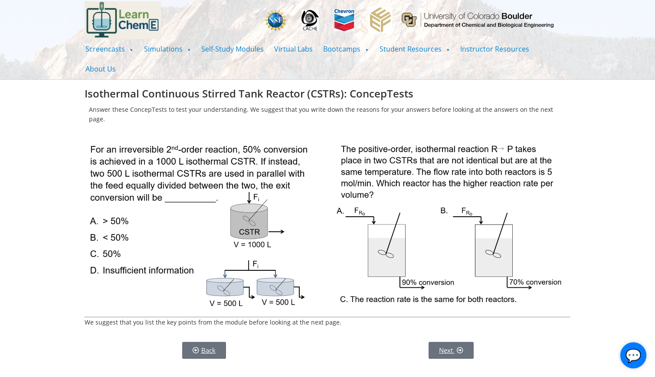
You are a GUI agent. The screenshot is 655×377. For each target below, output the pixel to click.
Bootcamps (346, 49)
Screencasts (109, 49)
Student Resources (415, 49)
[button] (109, 49)
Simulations (167, 49)
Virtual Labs (293, 49)
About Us (100, 69)
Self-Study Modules (232, 49)
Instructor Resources (494, 49)
